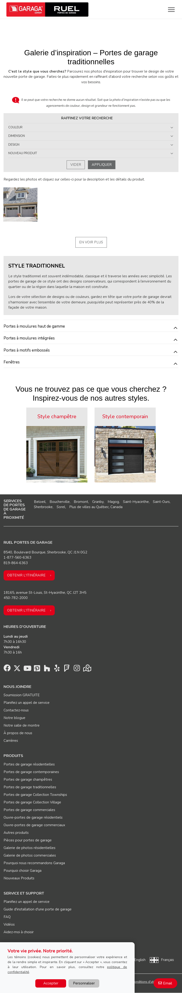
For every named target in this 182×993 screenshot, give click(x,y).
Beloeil (40, 501)
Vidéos (9, 924)
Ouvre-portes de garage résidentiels (33, 817)
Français (167, 959)
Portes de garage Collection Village (32, 802)
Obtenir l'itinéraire (26, 575)
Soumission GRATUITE (22, 695)
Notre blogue (14, 717)
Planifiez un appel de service (27, 702)
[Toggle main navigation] (171, 9)
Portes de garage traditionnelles (30, 787)
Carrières (11, 740)
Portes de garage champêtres (28, 779)
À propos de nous (18, 733)
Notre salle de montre (22, 725)
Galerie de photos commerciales (30, 855)
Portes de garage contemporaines (31, 772)
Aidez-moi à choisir (19, 932)
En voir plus (91, 242)
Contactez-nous (16, 710)
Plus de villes (80, 507)
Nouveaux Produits (19, 878)
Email (167, 983)
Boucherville (60, 501)
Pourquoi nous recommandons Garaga (34, 863)
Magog (113, 501)
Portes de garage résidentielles (29, 764)
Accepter (50, 983)
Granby (98, 501)
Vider (75, 164)
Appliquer (102, 164)
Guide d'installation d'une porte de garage (38, 909)
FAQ (7, 916)
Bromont (81, 501)
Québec (102, 507)
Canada (116, 507)
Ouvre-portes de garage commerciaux (34, 825)
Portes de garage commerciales (29, 809)
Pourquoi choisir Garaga (22, 870)
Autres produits (16, 832)
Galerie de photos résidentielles (29, 847)
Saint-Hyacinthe (136, 501)
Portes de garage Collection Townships (35, 794)
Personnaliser (84, 983)
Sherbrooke (43, 507)
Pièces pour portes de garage (28, 840)
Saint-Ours (161, 501)
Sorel (61, 507)
